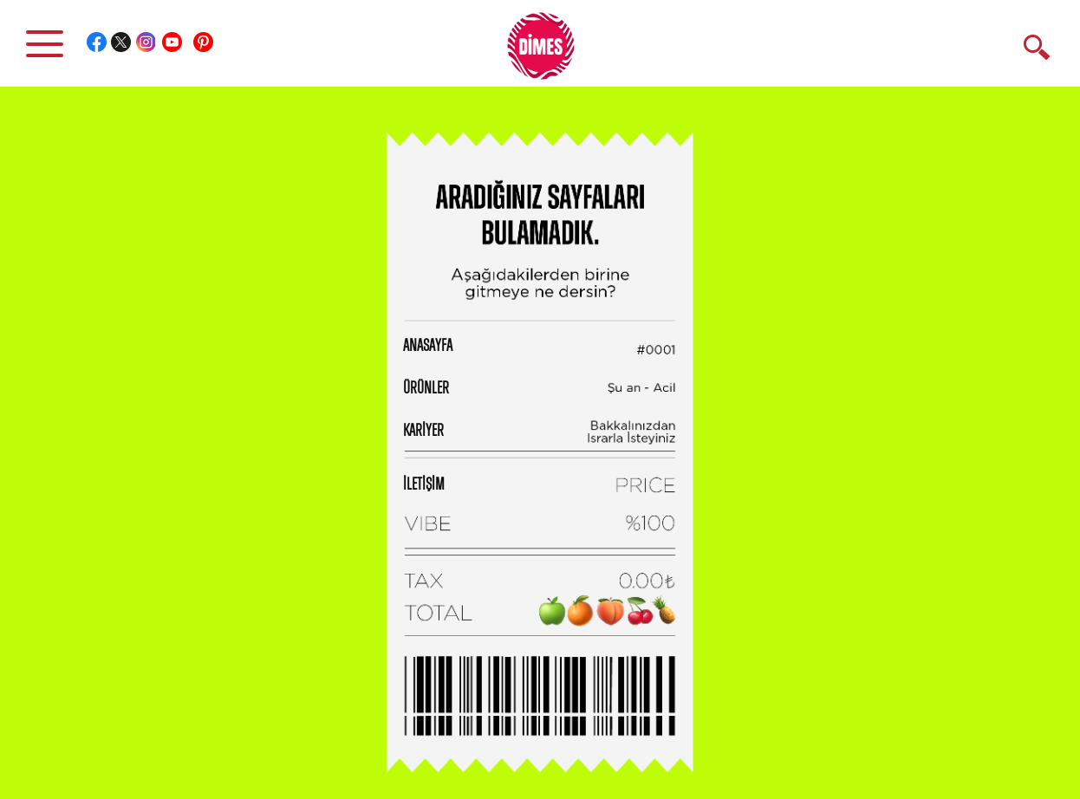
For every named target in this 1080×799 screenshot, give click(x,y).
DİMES (550, 52)
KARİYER (423, 430)
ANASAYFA (427, 345)
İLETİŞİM (424, 484)
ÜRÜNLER (426, 388)
